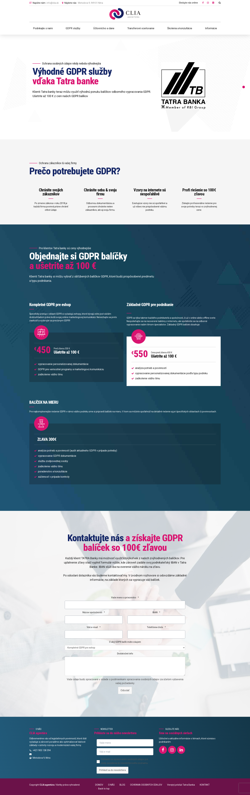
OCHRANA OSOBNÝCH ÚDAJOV (146, 785)
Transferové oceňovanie (140, 28)
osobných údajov (135, 759)
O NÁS (111, 785)
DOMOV (99, 785)
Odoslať (125, 693)
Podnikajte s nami (43, 28)
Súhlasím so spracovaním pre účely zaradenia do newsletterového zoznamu (124, 761)
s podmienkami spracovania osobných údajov (133, 682)
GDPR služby (73, 28)
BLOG (122, 785)
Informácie (211, 28)
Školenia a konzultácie (179, 28)
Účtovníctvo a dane (103, 28)
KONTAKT (205, 785)
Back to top (104, 788)
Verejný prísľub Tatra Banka (181, 785)
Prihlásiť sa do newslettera (112, 770)
